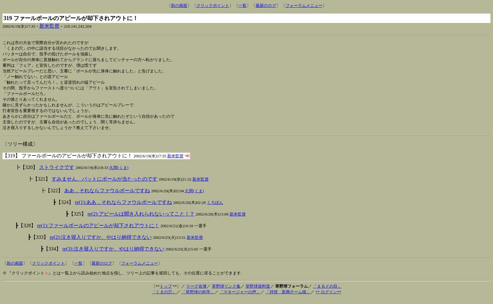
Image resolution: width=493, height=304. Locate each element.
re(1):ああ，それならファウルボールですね (123, 207)
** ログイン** (328, 297)
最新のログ (266, 5)
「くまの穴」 (164, 297)
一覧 (242, 5)
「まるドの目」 (327, 291)
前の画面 (179, 5)
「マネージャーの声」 (239, 297)
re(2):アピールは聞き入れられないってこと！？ (141, 219)
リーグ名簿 (196, 291)
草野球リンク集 (226, 291)
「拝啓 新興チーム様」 (287, 297)
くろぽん (215, 207)
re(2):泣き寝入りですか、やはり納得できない (101, 242)
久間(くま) (118, 172)
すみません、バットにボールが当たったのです (104, 184)
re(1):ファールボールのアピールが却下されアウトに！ (98, 230)
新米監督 (49, 26)
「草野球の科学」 (198, 297)
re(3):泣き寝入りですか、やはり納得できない (113, 253)
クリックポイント (212, 5)
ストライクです (56, 172)
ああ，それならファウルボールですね (107, 195)
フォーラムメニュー (304, 5)
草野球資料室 (258, 291)
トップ (166, 291)
